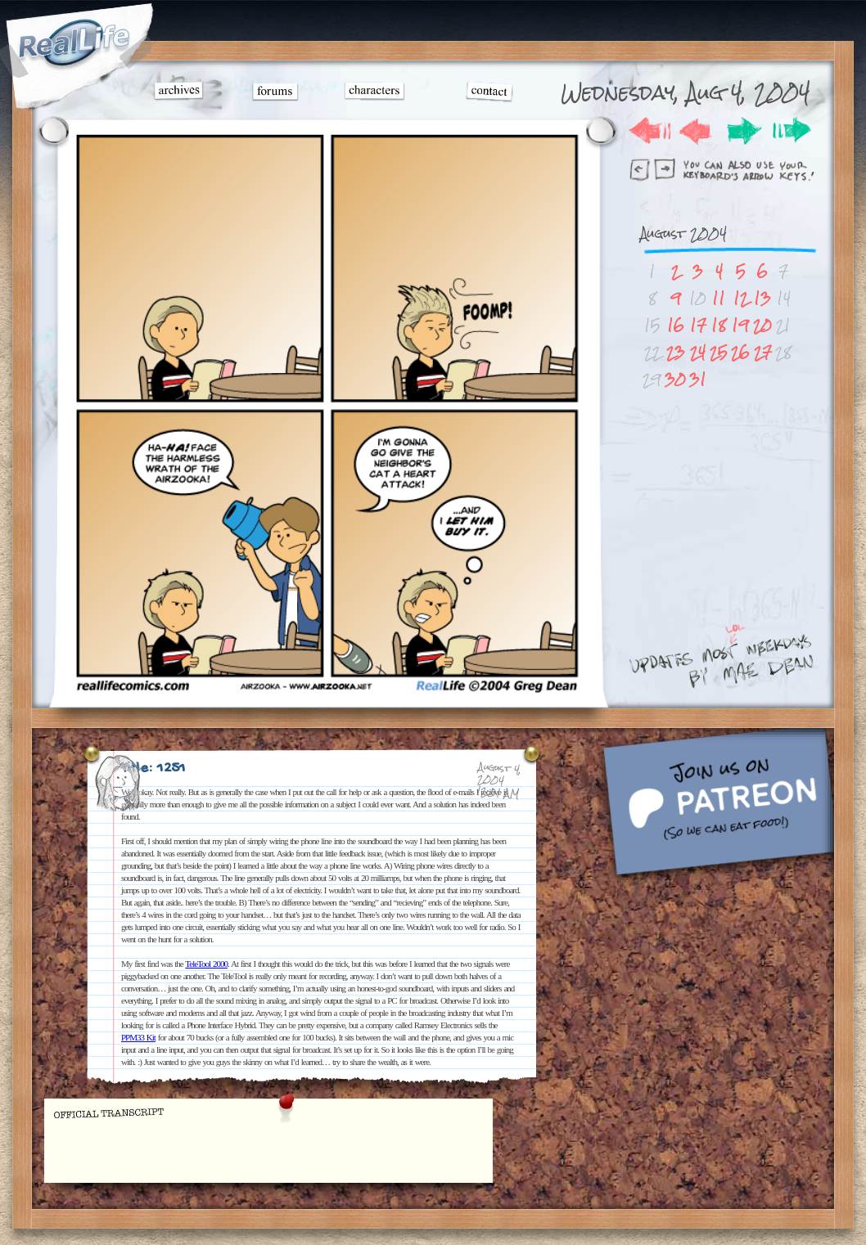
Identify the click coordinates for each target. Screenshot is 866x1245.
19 (740, 325)
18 (718, 325)
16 (675, 325)
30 (675, 379)
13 (762, 298)
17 (698, 325)
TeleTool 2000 (206, 964)
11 (718, 298)
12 (740, 298)
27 (763, 352)
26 (740, 352)
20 (762, 325)
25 (719, 352)
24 (698, 352)
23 (675, 352)
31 (697, 379)
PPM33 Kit (138, 1037)
